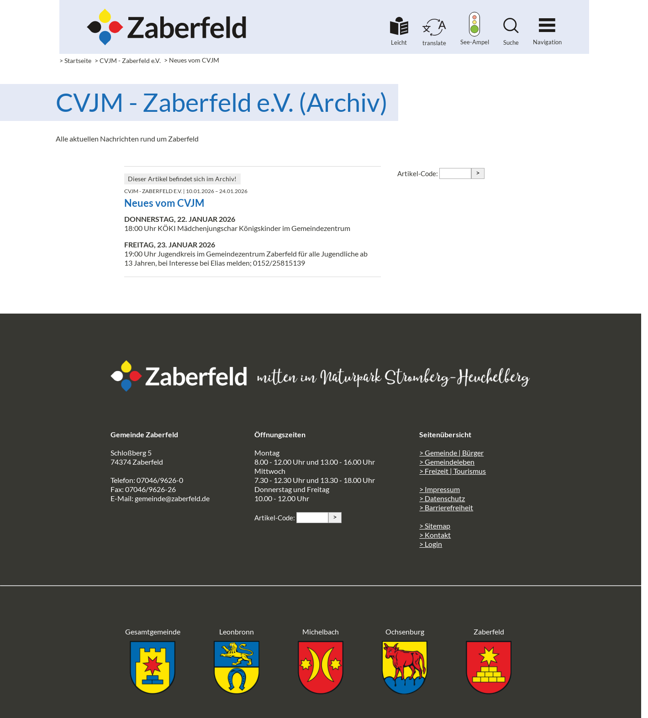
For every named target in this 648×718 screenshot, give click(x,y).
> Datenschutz (442, 498)
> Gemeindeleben (446, 461)
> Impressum (439, 489)
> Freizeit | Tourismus (452, 470)
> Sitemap (434, 525)
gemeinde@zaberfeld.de (172, 498)
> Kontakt (435, 534)
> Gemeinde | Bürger (451, 452)
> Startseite (75, 60)
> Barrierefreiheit (446, 507)
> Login (430, 544)
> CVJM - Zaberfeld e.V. (128, 60)
